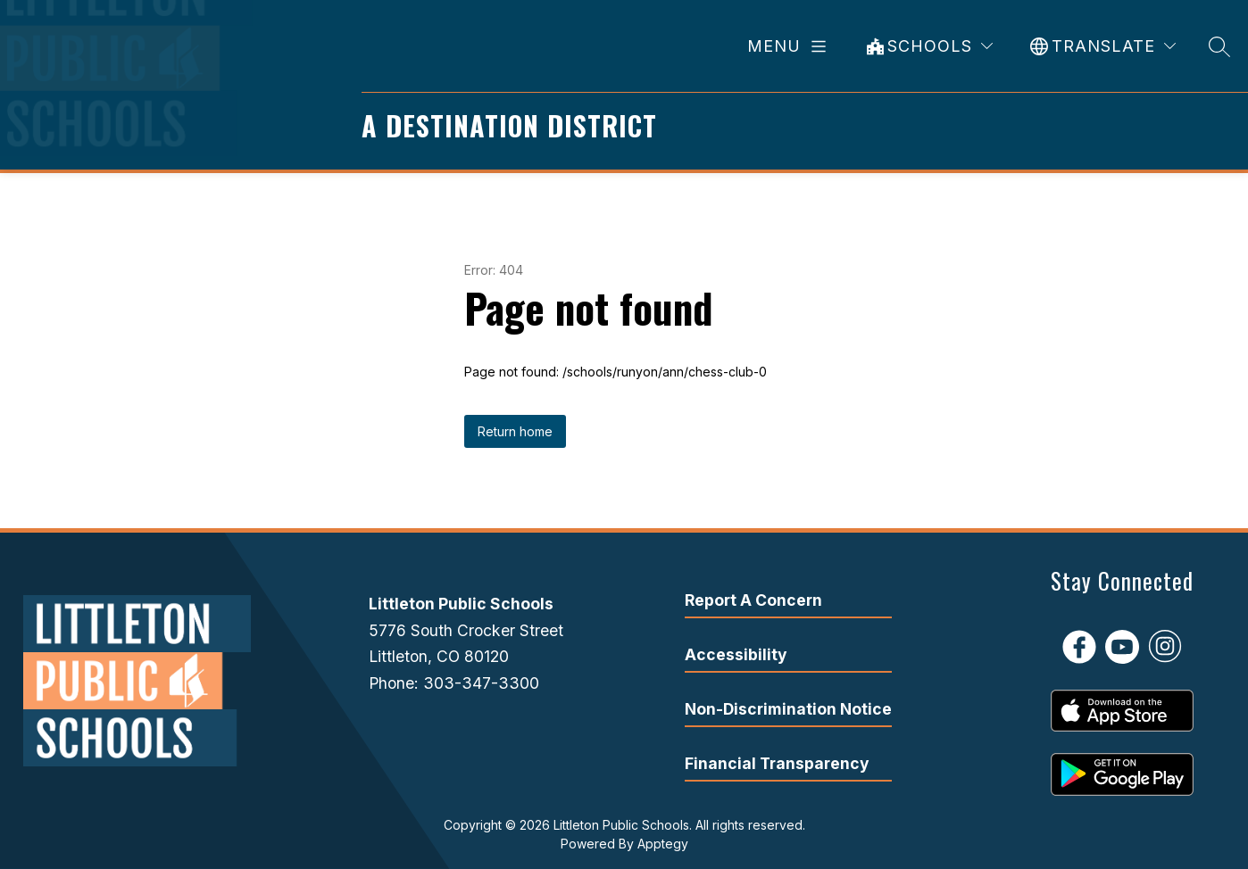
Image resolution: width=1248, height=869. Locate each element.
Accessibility (736, 654)
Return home (515, 431)
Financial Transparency (777, 763)
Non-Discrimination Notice (788, 708)
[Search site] (1219, 46)
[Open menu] (790, 46)
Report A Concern (753, 600)
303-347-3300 (481, 683)
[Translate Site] (1103, 46)
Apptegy (662, 843)
